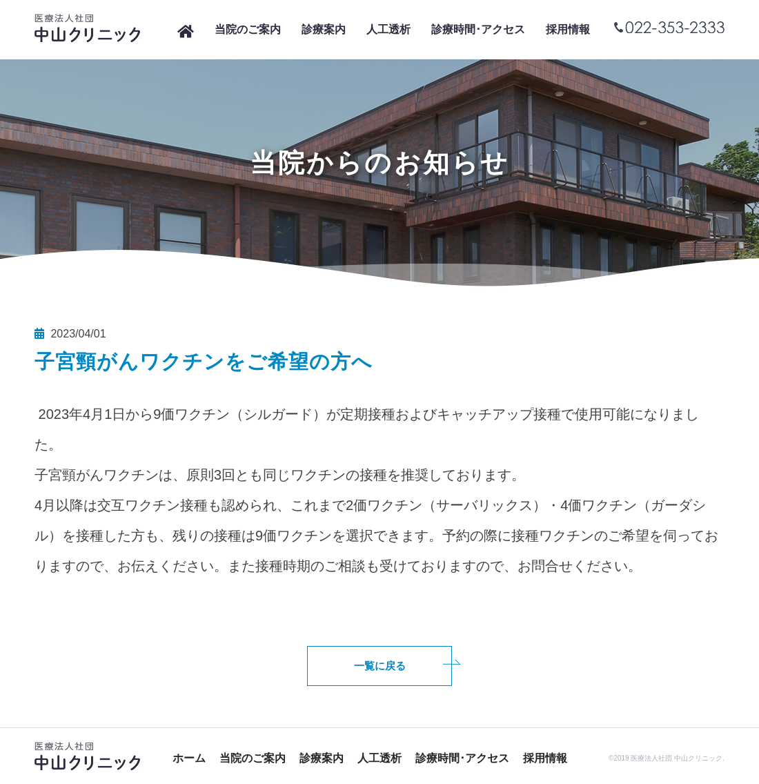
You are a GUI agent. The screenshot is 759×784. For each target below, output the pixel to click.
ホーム (189, 758)
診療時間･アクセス (478, 29)
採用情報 (568, 29)
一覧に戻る (380, 666)
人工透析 (388, 29)
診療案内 (324, 29)
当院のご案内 (248, 29)
